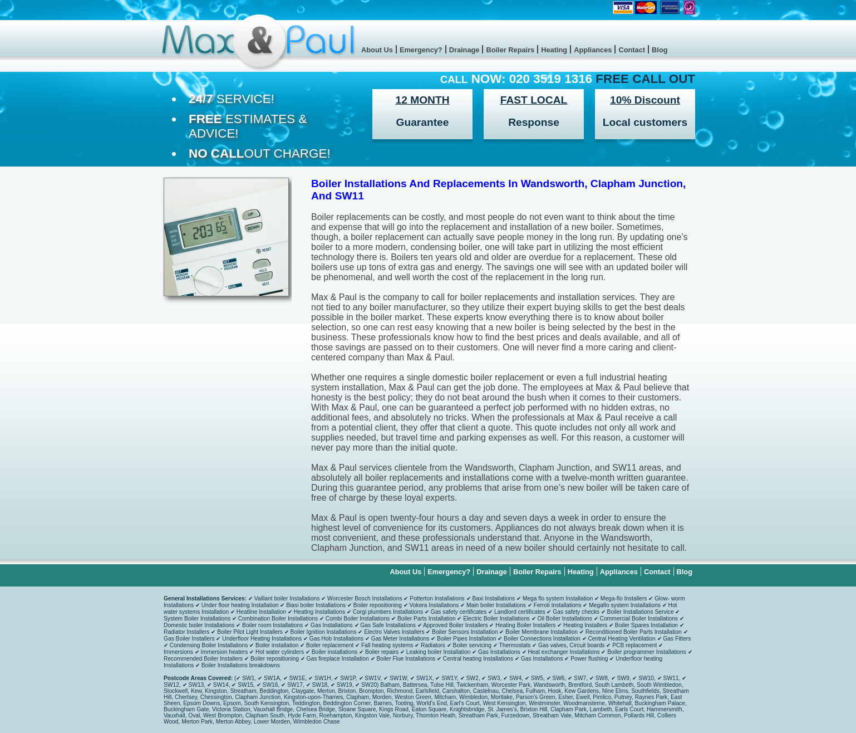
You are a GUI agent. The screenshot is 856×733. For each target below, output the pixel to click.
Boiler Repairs (510, 50)
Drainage (464, 50)
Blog (659, 50)
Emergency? (421, 50)
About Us (377, 50)
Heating (554, 50)
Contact (631, 50)
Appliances (593, 50)
